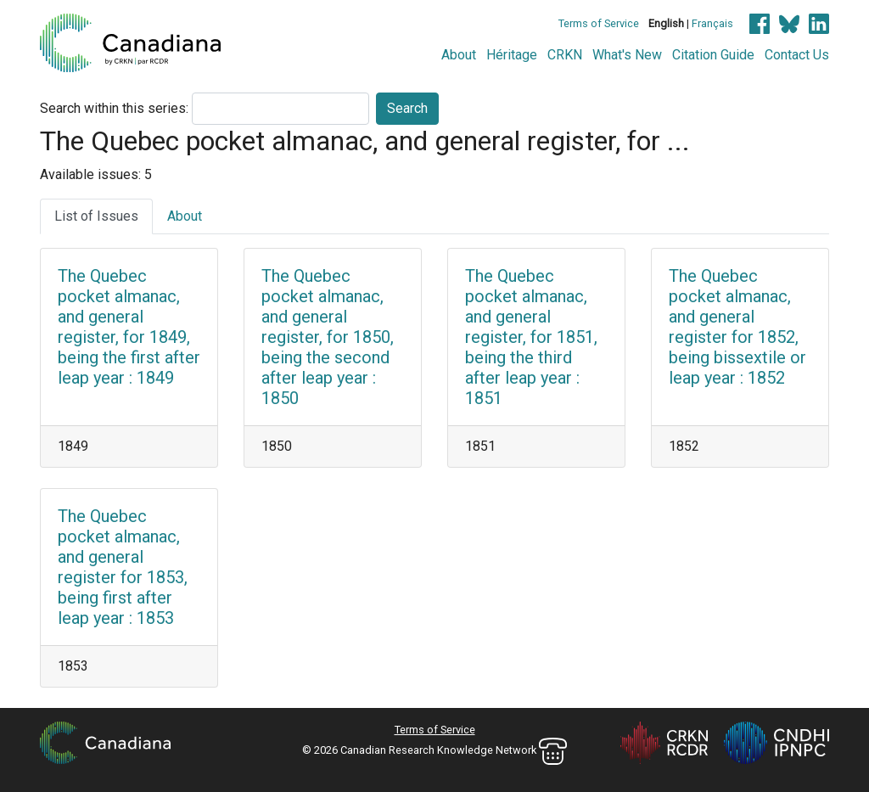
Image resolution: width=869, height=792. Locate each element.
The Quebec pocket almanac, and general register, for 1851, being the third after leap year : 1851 (531, 337)
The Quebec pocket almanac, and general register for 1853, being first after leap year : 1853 (123, 567)
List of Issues (96, 216)
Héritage (511, 55)
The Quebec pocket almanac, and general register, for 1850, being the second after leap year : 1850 (327, 337)
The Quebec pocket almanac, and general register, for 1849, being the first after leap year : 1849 (129, 327)
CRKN (564, 55)
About (458, 55)
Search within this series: (114, 108)
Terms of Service (598, 23)
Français (712, 23)
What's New (627, 55)
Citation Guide (713, 55)
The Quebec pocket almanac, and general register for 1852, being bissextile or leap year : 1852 (737, 327)
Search (407, 108)
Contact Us (797, 55)
